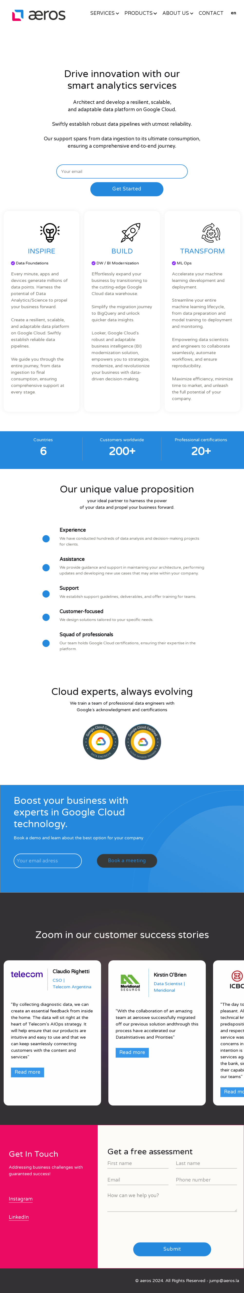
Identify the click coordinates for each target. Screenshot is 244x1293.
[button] (107, 13)
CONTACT (211, 13)
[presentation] (144, 1248)
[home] (39, 15)
